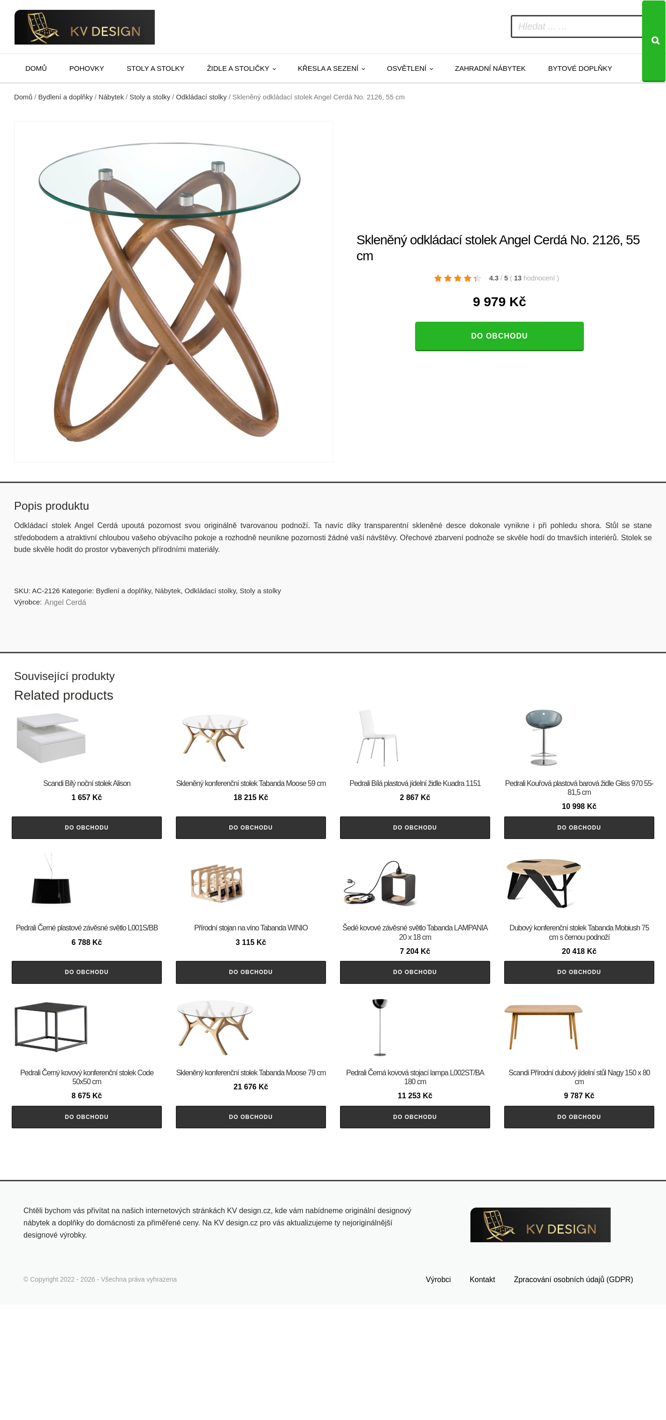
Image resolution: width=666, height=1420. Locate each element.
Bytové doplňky (580, 68)
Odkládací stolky (201, 97)
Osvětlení (406, 68)
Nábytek (111, 97)
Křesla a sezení (328, 68)
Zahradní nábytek (490, 68)
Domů (36, 68)
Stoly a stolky (155, 68)
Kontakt (482, 1395)
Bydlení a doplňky (65, 97)
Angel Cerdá (65, 602)
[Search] (654, 41)
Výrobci (438, 1395)
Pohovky (86, 68)
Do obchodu (499, 336)
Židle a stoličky (238, 68)
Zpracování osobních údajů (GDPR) (573, 1395)
